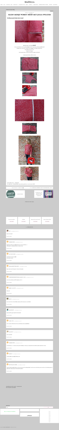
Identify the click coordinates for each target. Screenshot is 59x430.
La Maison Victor (22, 4)
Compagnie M (35, 4)
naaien (41, 187)
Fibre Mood (15, 4)
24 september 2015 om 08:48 (21, 364)
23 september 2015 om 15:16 (18, 342)
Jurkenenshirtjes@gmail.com (17, 277)
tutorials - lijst (9, 4)
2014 (49, 420)
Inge (10, 298)
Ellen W (11, 331)
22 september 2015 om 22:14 (17, 331)
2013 (49, 421)
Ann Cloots (12, 288)
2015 (49, 419)
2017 (49, 416)
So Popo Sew (12, 254)
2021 (49, 412)
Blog (4, 4)
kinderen (38, 187)
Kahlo (10, 353)
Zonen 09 (30, 4)
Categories (55, 4)
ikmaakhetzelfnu (14, 266)
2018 (49, 415)
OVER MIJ (50, 4)
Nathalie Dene (13, 364)
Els (9, 230)
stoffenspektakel (46, 187)
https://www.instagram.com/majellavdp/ (10, 411)
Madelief (11, 309)
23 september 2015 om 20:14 (16, 353)
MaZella (29, 2)
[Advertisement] (29, 397)
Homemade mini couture (43, 4)
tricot (51, 187)
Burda (27, 4)
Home (2, 4)
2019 (49, 414)
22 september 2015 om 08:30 (23, 266)
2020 (49, 413)
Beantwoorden (9, 248)
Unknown (12, 241)
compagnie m (34, 187)
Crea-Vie (11, 320)
